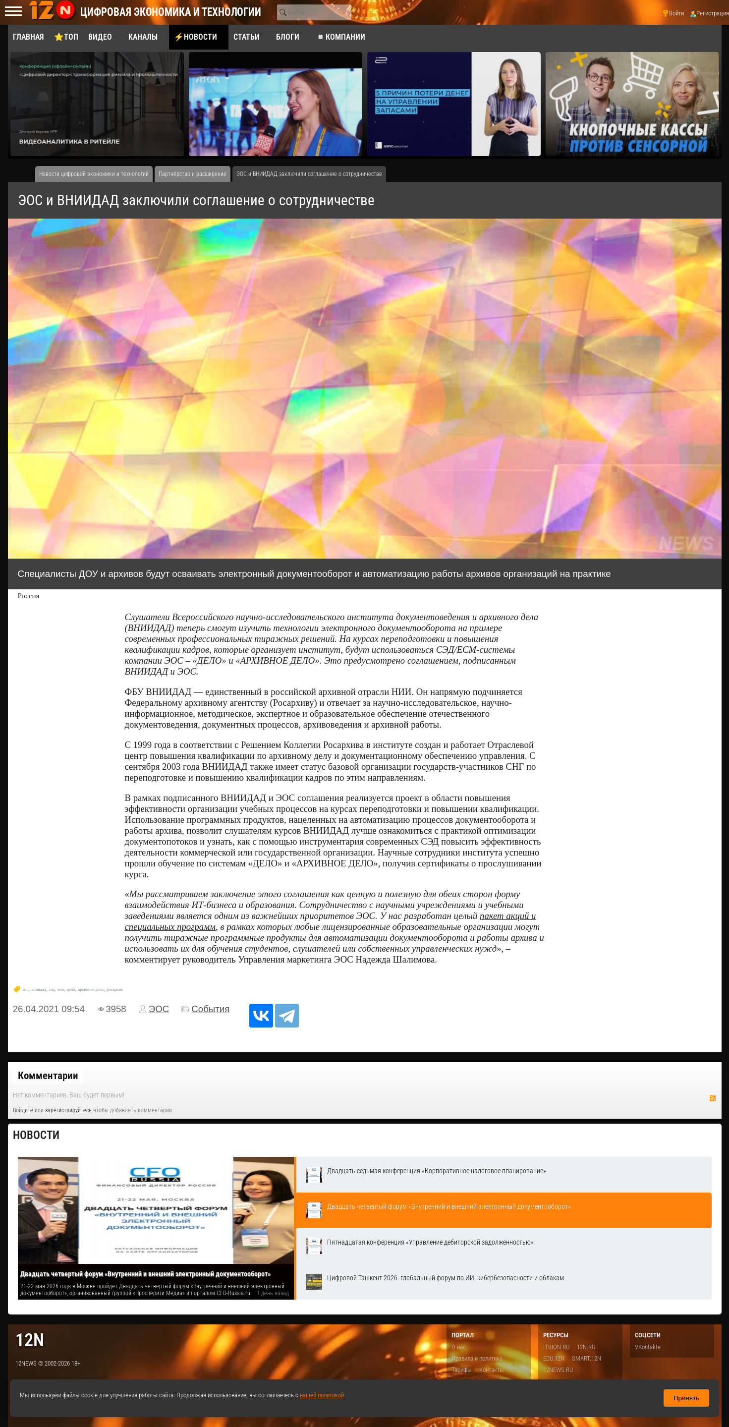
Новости (36, 1135)
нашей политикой (322, 1395)
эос (26, 989)
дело (71, 989)
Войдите (23, 1110)
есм (60, 989)
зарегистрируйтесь (68, 1110)
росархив (115, 989)
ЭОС (159, 1009)
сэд (52, 989)
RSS (713, 1098)
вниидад (38, 989)
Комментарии (48, 1076)
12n (29, 1340)
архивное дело (90, 989)
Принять (686, 1398)
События (210, 1009)
